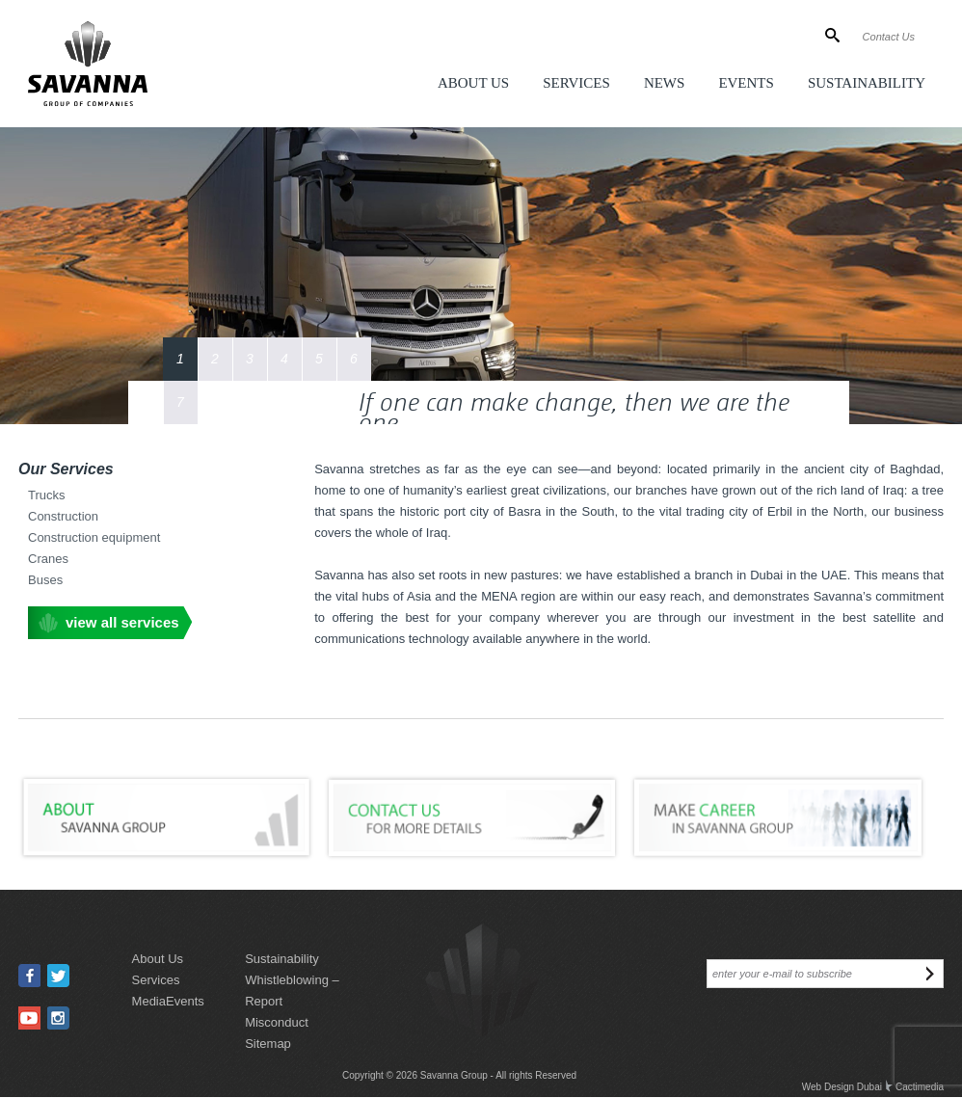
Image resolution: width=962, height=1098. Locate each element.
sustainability (282, 958)
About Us (473, 83)
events (185, 1001)
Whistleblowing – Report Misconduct (292, 1001)
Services (576, 83)
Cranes (48, 558)
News (664, 83)
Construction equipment (94, 537)
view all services (122, 622)
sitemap (268, 1043)
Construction (63, 516)
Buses (45, 580)
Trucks (47, 495)
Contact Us (889, 36)
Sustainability (866, 83)
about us (157, 958)
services (156, 980)
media (149, 1001)
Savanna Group (454, 1075)
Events (746, 83)
